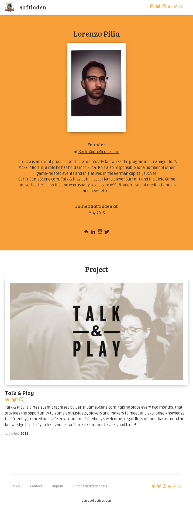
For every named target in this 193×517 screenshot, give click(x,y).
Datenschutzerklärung (90, 486)
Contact (36, 486)
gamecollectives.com (97, 500)
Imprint (57, 486)
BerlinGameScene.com (98, 152)
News (16, 486)
